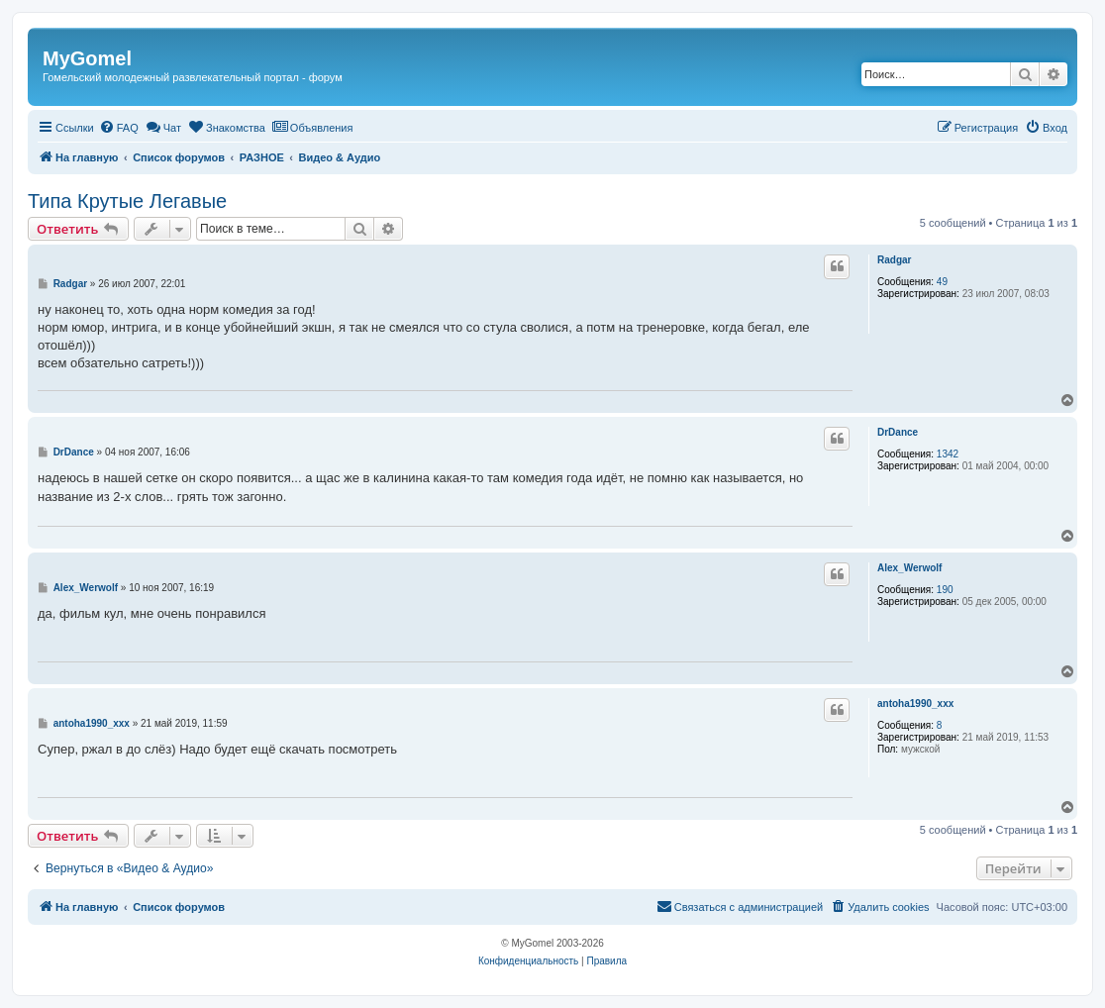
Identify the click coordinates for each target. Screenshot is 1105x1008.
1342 (947, 454)
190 (945, 589)
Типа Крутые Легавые (127, 201)
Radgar (894, 259)
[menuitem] (119, 128)
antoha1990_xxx (915, 703)
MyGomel (87, 58)
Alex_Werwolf (909, 567)
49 (942, 281)
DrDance (897, 432)
